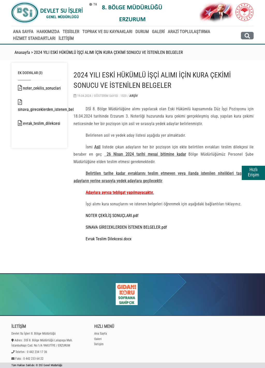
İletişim (99, 344)
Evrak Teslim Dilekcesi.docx (108, 238)
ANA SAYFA (23, 31)
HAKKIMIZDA (48, 31)
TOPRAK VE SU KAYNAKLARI (107, 31)
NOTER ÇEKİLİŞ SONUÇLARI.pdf (112, 215)
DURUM (142, 31)
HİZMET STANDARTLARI (34, 38)
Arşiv (133, 96)
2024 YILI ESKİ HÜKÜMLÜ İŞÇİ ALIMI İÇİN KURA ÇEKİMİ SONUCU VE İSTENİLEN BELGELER (108, 52)
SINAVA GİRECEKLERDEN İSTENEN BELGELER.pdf (126, 227)
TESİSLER (71, 31)
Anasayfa (22, 52)
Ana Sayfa (100, 333)
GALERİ (158, 31)
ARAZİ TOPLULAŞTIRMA (189, 31)
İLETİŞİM (66, 38)
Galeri (98, 339)
